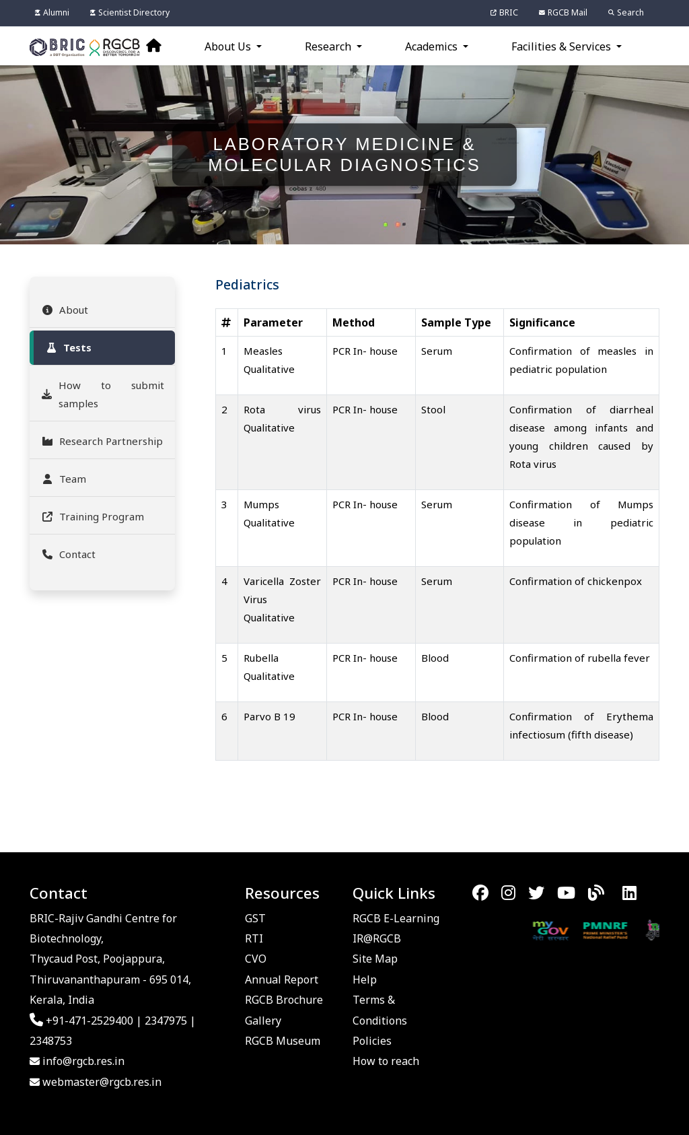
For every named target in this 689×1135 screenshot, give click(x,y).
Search (626, 12)
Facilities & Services (562, 46)
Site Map (375, 958)
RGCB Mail (563, 12)
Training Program (92, 516)
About (64, 309)
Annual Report (281, 979)
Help (365, 979)
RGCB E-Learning (396, 918)
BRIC (504, 12)
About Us (229, 46)
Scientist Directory (130, 12)
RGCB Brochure (284, 999)
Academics (432, 46)
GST (255, 918)
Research (329, 46)
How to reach (386, 1061)
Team (63, 478)
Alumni (52, 12)
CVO (255, 958)
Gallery (263, 1020)
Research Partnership (101, 441)
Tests (68, 347)
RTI (254, 938)
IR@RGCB (377, 938)
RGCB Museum (282, 1040)
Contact (68, 554)
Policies (372, 1040)
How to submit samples (102, 394)
